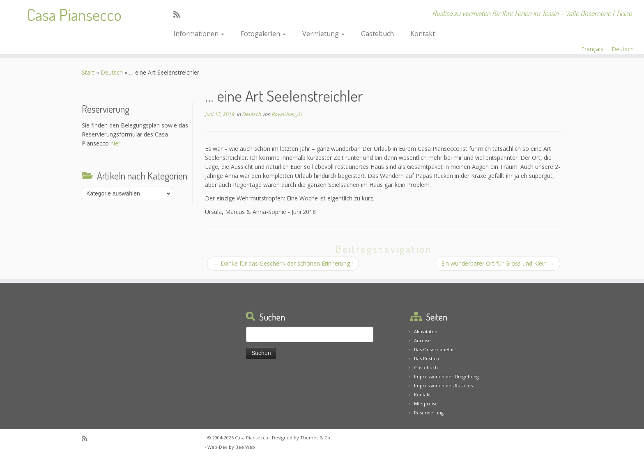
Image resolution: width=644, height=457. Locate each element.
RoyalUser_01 (287, 114)
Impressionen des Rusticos (443, 385)
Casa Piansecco (74, 14)
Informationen (198, 33)
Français (592, 49)
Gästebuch (377, 33)
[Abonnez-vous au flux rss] (179, 14)
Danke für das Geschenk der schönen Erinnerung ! (283, 263)
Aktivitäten (425, 331)
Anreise (422, 340)
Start (88, 72)
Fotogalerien (263, 33)
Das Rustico (426, 358)
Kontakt (422, 33)
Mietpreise (426, 403)
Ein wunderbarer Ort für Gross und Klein (497, 263)
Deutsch (623, 49)
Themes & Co (315, 437)
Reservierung (429, 412)
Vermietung (323, 33)
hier (115, 143)
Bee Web (245, 447)
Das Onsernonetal (433, 349)
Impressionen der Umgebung (446, 376)
